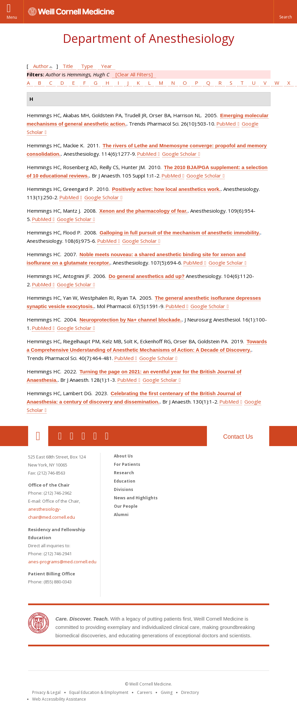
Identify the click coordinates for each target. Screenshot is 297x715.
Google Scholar (179, 153)
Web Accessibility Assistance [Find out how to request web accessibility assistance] (59, 699)
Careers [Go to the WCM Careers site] (144, 692)
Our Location (38, 436)
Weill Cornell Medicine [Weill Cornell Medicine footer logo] (149, 660)
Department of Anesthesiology (148, 38)
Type (87, 66)
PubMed (226, 123)
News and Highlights (136, 498)
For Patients (127, 464)
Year (106, 66)
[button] (285, 11)
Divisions (123, 489)
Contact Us (238, 436)
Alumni (121, 514)
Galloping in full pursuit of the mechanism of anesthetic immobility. (180, 232)
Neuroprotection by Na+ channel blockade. (131, 320)
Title (68, 66)
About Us (123, 456)
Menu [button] (12, 17)
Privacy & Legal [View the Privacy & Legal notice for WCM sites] (46, 692)
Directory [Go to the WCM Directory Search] (190, 692)
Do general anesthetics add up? (147, 276)
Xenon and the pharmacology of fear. (143, 211)
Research (124, 473)
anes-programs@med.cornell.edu (62, 562)
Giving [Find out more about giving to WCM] (166, 692)
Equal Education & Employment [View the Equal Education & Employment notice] (98, 692)
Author (41, 66)
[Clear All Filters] (134, 74)
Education (124, 481)
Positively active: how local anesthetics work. (166, 189)
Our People (126, 506)
